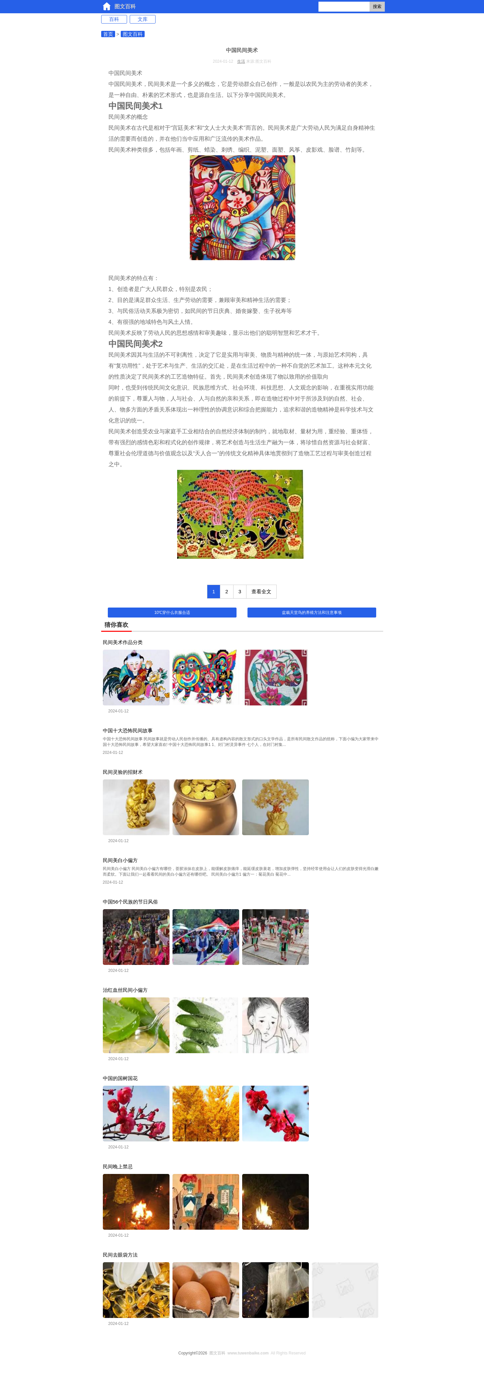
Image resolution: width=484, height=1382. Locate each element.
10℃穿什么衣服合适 (172, 612)
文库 (143, 19)
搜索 (377, 6)
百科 (114, 19)
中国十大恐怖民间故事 (128, 730)
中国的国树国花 (120, 1078)
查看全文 (261, 591)
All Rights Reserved (256, 1353)
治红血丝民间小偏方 (125, 990)
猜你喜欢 (116, 624)
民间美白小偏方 (120, 860)
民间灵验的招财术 (123, 772)
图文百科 (125, 6)
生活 (241, 61)
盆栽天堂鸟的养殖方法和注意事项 (312, 612)
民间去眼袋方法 (120, 1255)
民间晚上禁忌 (118, 1166)
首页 (108, 34)
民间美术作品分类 (123, 642)
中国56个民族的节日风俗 (130, 902)
